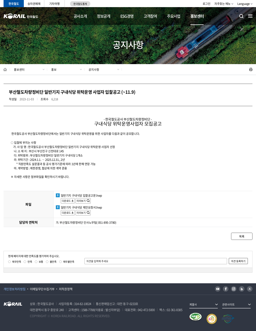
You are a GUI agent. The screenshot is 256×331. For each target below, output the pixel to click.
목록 (241, 236)
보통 (41, 261)
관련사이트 (228, 304)
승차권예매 (34, 3)
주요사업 (173, 16)
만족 (30, 261)
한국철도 (14, 3)
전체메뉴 (250, 16)
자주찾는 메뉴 (222, 3)
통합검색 (241, 16)
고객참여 (150, 16)
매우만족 (16, 261)
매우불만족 (68, 261)
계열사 (193, 304)
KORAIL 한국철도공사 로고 (21, 16)
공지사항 (94, 69)
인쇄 (250, 69)
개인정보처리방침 (15, 289)
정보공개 (103, 16)
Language (243, 3)
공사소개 (80, 16)
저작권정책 (66, 289)
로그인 (206, 3)
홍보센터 (197, 16)
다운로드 (66, 200)
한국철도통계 (80, 4)
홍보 (54, 69)
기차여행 (54, 3)
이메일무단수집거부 (42, 289)
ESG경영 (127, 16)
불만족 (53, 261)
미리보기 (81, 200)
